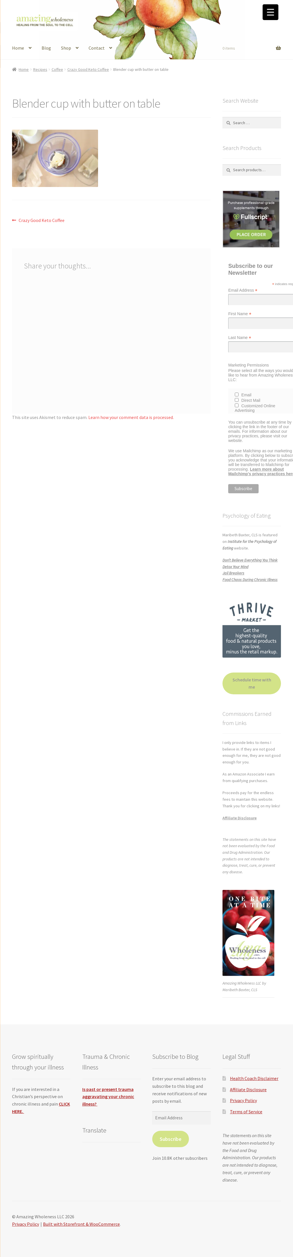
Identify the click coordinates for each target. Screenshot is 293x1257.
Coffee (57, 69)
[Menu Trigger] (270, 12)
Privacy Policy (243, 1100)
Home (18, 48)
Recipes (40, 69)
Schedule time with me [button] (252, 683)
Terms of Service (246, 1111)
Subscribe (170, 1139)
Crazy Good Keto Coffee (88, 69)
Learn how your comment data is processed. (131, 417)
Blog (46, 48)
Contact (97, 48)
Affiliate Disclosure (239, 818)
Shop (66, 48)
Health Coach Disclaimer (254, 1078)
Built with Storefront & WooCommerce (81, 1224)
